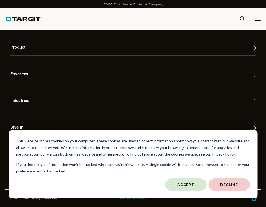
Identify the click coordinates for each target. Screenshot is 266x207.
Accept (185, 184)
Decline (229, 184)
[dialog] (133, 164)
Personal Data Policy (133, 198)
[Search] (242, 19)
